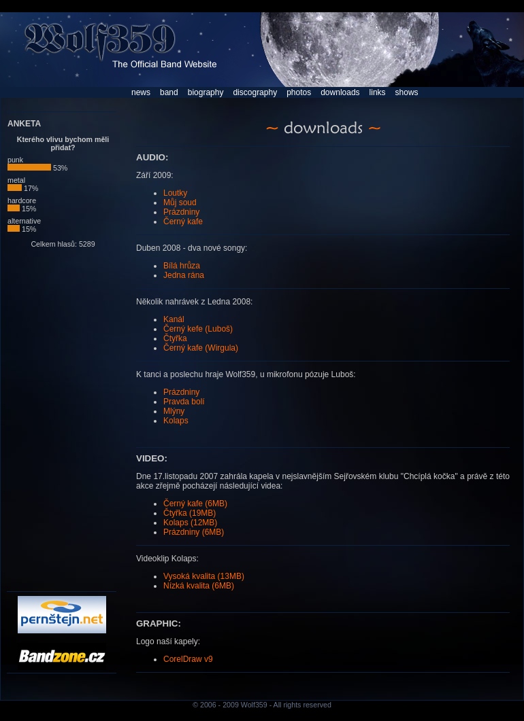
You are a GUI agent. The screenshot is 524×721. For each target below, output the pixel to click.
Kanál (173, 319)
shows (407, 92)
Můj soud (180, 202)
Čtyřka (175, 338)
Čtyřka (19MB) (189, 513)
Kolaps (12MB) (190, 522)
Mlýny (173, 411)
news (140, 92)
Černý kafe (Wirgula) (200, 348)
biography (206, 92)
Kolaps (176, 420)
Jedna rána (183, 275)
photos (298, 92)
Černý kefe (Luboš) (198, 329)
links (378, 92)
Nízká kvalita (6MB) (198, 586)
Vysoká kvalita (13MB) (203, 576)
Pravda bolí (184, 401)
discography (255, 92)
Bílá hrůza (181, 265)
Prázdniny (181, 212)
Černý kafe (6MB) (195, 503)
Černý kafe (183, 221)
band (169, 92)
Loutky (175, 193)
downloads (340, 92)
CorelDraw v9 (188, 659)
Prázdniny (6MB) (193, 532)
